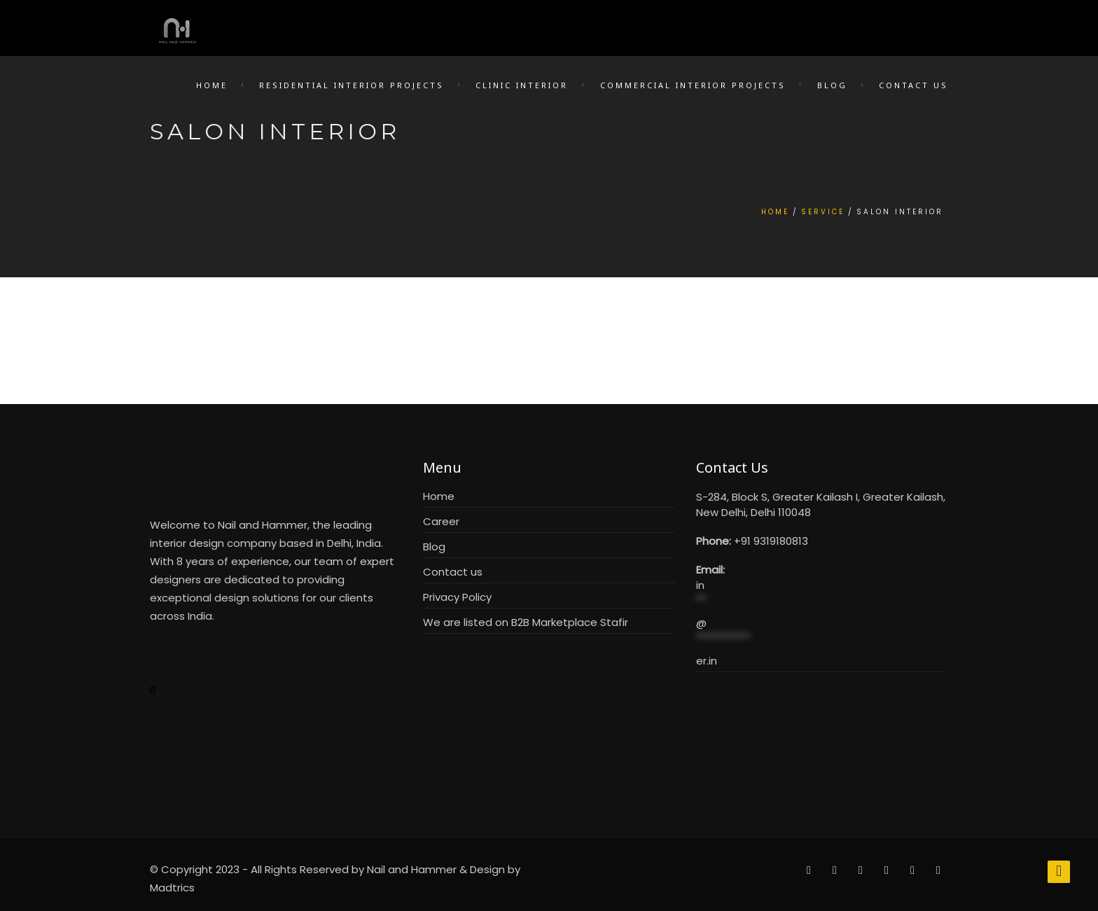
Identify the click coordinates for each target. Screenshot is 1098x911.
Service (823, 212)
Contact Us (913, 85)
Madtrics (172, 887)
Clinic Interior (521, 85)
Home (212, 85)
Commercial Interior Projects (693, 85)
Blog (832, 85)
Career (441, 521)
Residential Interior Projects (351, 85)
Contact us (452, 571)
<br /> (822, 738)
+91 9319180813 (771, 541)
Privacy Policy (457, 597)
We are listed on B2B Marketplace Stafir (525, 622)
